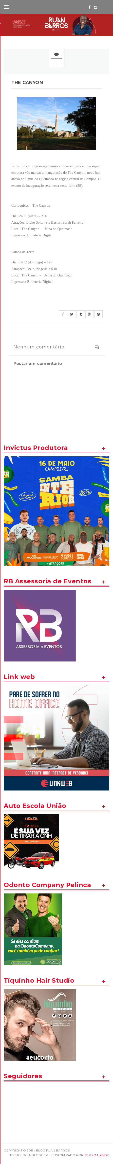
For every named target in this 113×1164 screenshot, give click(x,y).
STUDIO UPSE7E (96, 1155)
